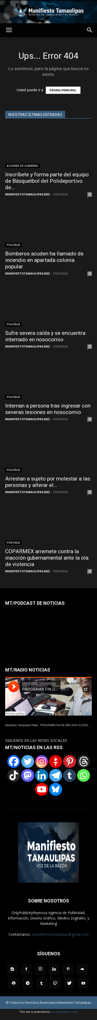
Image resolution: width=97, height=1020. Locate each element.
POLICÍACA (13, 245)
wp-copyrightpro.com (64, 1011)
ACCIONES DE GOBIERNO (22, 166)
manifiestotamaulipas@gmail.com (60, 934)
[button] (90, 30)
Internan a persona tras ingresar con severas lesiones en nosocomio (48, 409)
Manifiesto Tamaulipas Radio (21, 725)
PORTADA (13, 542)
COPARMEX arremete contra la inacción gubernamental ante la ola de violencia (46, 557)
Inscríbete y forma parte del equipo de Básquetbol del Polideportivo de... (47, 180)
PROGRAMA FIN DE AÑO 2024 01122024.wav (67, 725)
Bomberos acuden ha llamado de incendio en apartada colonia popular (44, 260)
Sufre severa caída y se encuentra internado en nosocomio (45, 336)
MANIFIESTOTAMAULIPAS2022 (27, 194)
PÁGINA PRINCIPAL (63, 90)
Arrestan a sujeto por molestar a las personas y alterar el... (47, 482)
